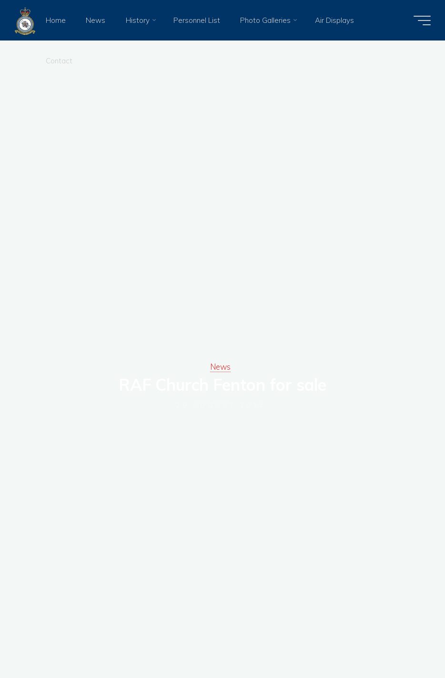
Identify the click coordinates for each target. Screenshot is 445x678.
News (220, 367)
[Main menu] (422, 20)
